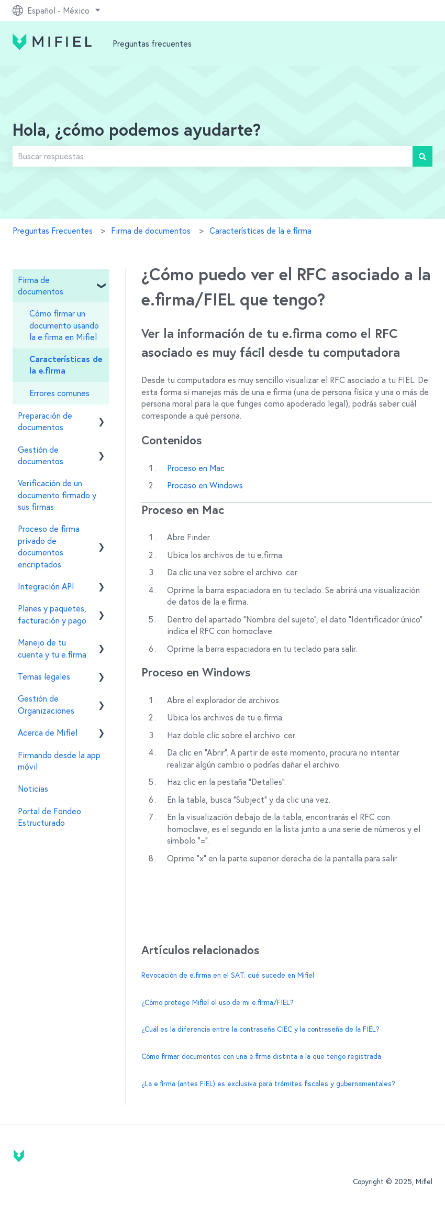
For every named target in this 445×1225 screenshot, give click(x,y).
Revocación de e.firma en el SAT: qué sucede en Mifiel (227, 975)
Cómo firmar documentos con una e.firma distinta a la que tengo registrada (261, 1056)
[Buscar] (422, 156)
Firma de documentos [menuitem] (40, 286)
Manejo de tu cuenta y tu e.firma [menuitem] (52, 648)
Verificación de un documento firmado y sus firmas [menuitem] (57, 495)
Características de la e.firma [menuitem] (65, 365)
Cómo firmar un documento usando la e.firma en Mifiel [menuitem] (64, 325)
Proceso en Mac (196, 468)
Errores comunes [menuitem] (59, 393)
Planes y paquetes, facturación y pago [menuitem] (52, 614)
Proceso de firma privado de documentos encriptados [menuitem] (49, 546)
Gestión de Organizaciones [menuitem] (46, 704)
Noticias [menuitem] (33, 788)
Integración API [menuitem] (46, 586)
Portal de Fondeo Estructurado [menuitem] (49, 817)
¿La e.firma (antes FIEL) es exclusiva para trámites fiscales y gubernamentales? (268, 1083)
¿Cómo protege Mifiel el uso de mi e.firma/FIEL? (217, 1002)
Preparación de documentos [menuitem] (45, 421)
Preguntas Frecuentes (53, 230)
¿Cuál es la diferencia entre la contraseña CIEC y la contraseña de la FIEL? (260, 1029)
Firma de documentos (151, 230)
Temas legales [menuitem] (44, 676)
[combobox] (213, 156)
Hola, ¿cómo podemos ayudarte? (137, 131)
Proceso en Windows (205, 485)
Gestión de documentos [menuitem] (40, 455)
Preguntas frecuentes (152, 43)
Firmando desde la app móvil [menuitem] (59, 761)
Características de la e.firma (260, 230)
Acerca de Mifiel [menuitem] (47, 732)
